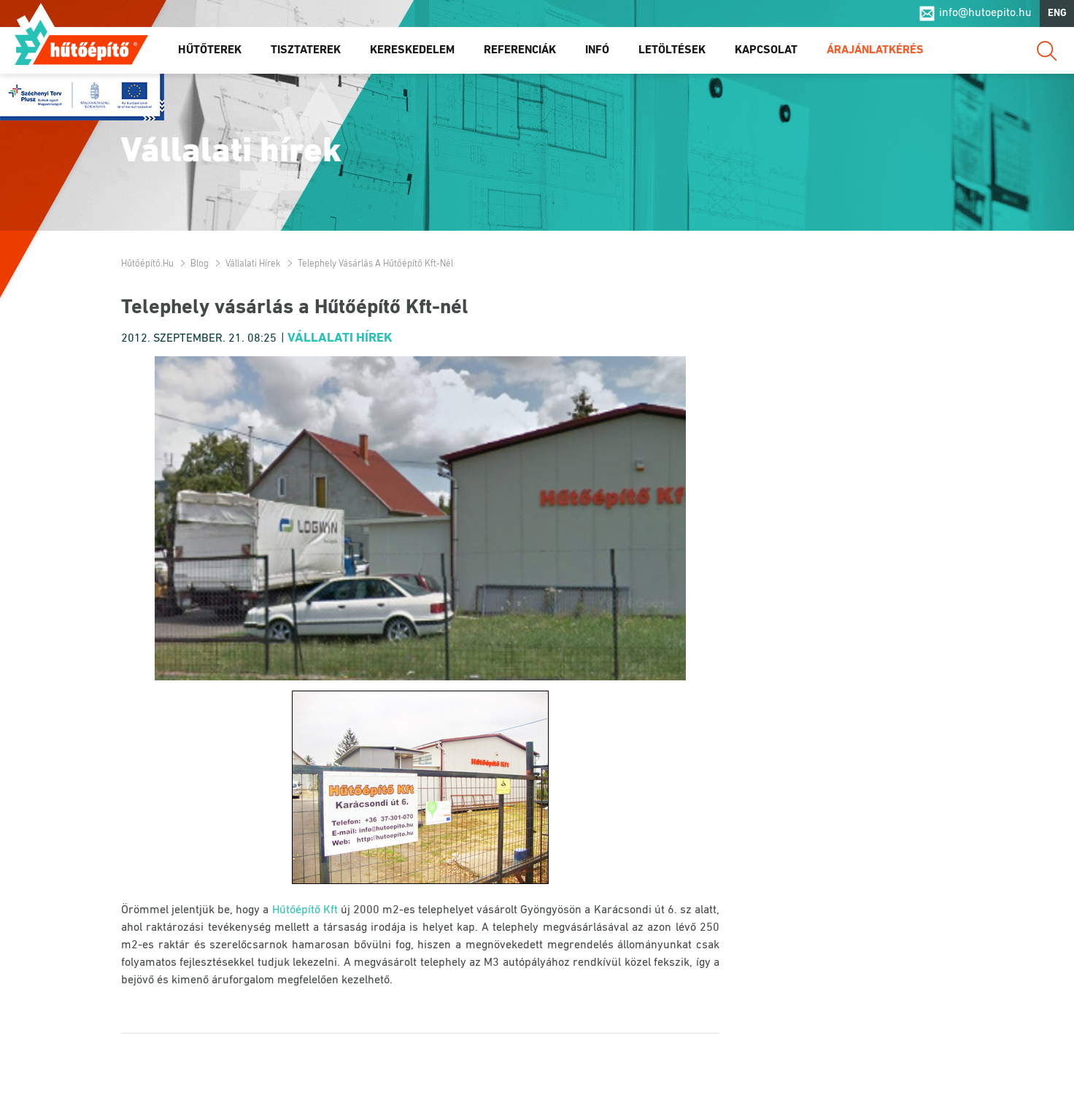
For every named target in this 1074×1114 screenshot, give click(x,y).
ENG (1057, 13)
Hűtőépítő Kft (305, 910)
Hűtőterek (210, 50)
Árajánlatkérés (875, 50)
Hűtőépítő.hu (81, 41)
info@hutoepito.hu (985, 14)
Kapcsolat (766, 50)
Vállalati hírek (253, 264)
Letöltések (672, 50)
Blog (199, 264)
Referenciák (520, 50)
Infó (597, 50)
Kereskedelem (412, 50)
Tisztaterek (306, 50)
